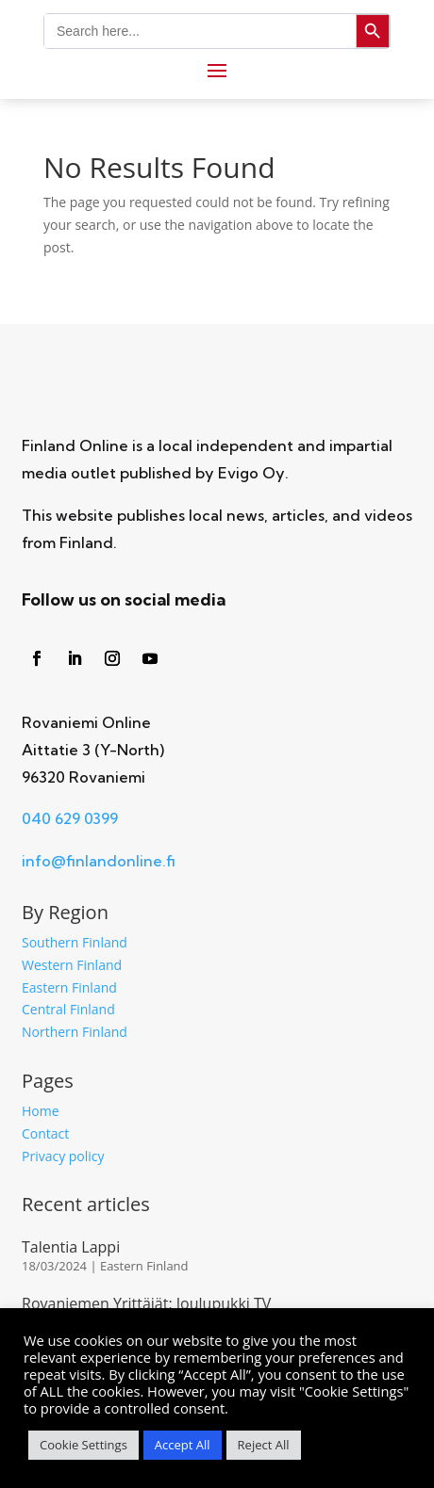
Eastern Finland (69, 987)
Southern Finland (74, 942)
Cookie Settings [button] (83, 1444)
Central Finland (68, 1009)
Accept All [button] (182, 1444)
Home (40, 1111)
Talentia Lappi (71, 1247)
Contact (45, 1133)
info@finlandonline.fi (98, 860)
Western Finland (72, 965)
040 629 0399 (70, 818)
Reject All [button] (264, 1444)
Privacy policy (63, 1156)
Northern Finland (74, 1032)
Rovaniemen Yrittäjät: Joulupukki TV (146, 1303)
